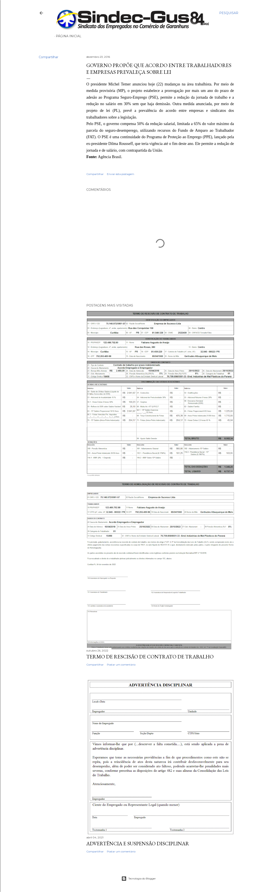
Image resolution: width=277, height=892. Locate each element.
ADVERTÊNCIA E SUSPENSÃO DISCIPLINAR (137, 843)
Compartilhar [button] (48, 57)
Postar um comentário (121, 664)
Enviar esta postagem (120, 174)
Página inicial (68, 36)
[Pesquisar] (228, 13)
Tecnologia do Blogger (138, 878)
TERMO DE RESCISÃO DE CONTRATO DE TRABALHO (150, 656)
